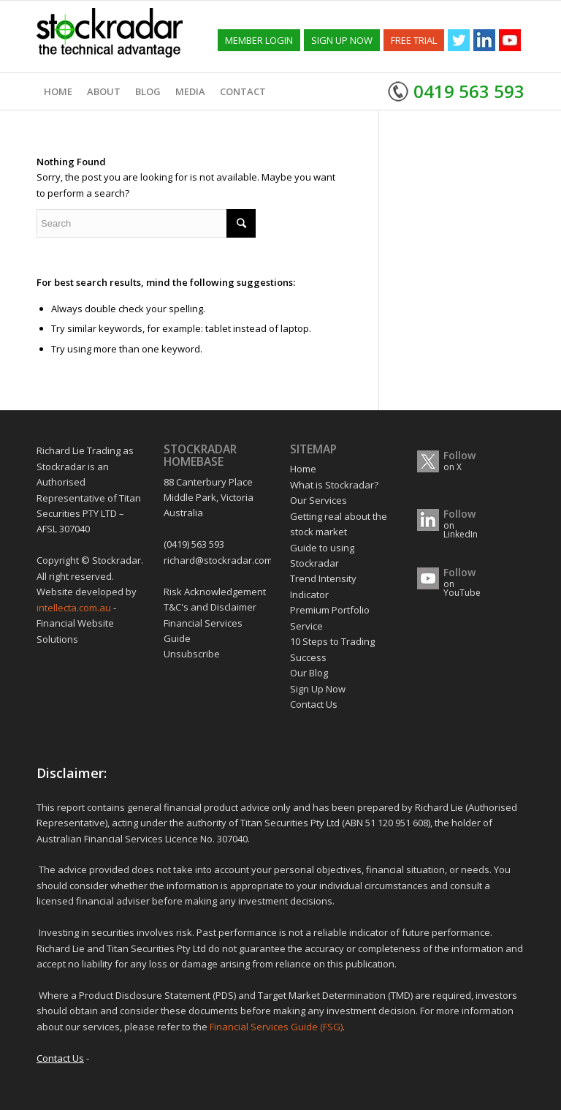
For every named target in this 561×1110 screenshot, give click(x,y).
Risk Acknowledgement (215, 591)
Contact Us (313, 704)
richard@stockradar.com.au (225, 560)
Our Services (318, 500)
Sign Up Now (318, 688)
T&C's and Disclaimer (210, 606)
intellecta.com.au (75, 607)
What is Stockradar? (334, 484)
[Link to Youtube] (510, 40)
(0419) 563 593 (194, 544)
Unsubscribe (192, 653)
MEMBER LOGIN (259, 40)
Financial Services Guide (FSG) (276, 1026)
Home (303, 468)
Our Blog (309, 672)
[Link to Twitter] (459, 40)
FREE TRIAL (414, 40)
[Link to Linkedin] (484, 40)
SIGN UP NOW (342, 40)
